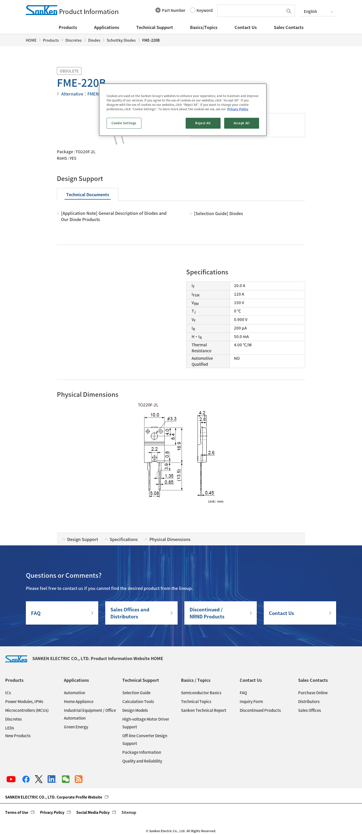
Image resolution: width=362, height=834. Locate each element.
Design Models (135, 710)
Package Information (141, 752)
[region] (183, 109)
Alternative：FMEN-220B (85, 94)
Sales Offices (309, 710)
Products (68, 27)
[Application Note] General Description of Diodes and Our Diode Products (114, 216)
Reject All (203, 123)
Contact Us (246, 27)
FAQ (36, 613)
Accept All (242, 123)
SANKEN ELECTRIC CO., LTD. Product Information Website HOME (84, 658)
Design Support (82, 539)
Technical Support (154, 27)
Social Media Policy (93, 812)
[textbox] (251, 11)
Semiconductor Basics (201, 693)
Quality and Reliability (142, 761)
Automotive (74, 693)
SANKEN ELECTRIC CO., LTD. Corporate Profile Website (53, 797)
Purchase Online (313, 693)
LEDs (9, 728)
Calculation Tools (138, 701)
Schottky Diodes (121, 40)
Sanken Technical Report (203, 710)
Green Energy (76, 727)
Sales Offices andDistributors (129, 613)
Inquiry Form (251, 701)
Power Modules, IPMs (24, 701)
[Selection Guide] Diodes (218, 213)
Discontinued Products (260, 710)
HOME (31, 40)
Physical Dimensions (170, 539)
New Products (18, 735)
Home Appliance (78, 701)
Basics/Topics (203, 27)
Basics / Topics (195, 680)
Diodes (94, 40)
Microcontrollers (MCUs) (27, 710)
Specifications (124, 539)
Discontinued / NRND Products (207, 613)
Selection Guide (136, 693)
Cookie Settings (124, 123)
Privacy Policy (52, 812)
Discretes (73, 40)
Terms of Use (16, 812)
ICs (8, 693)
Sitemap (129, 812)
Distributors (309, 701)
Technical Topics (196, 701)
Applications (106, 27)
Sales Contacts (289, 27)
